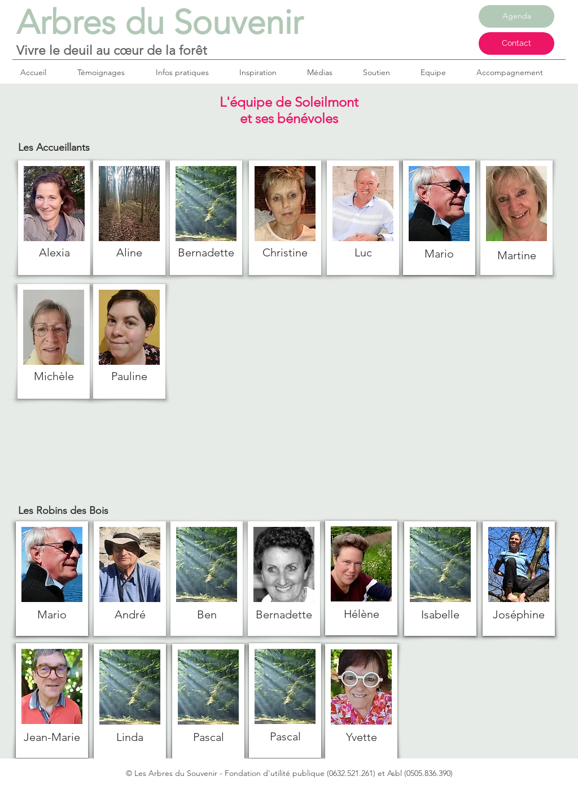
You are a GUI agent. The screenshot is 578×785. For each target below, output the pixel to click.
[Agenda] (516, 16)
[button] (189, 72)
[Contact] (516, 43)
